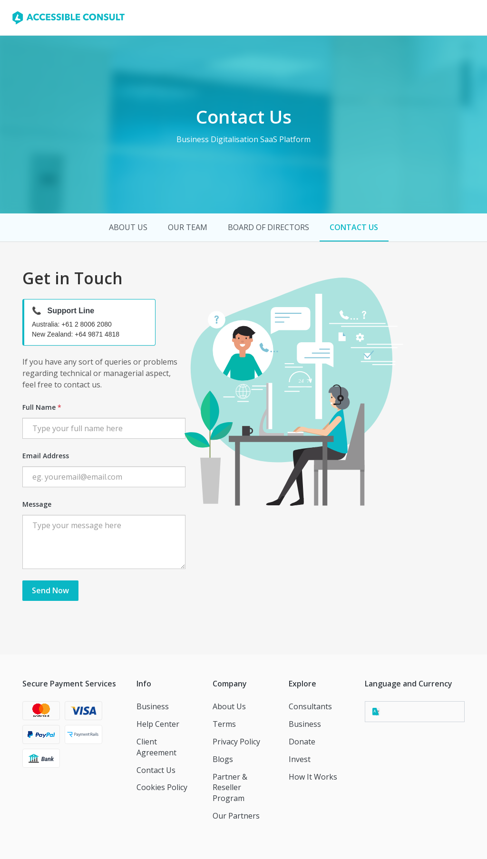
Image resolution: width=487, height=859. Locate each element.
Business (152, 706)
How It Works (313, 777)
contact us (354, 227)
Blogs (223, 759)
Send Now (50, 590)
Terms (224, 724)
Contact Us (155, 770)
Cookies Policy (161, 787)
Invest (300, 759)
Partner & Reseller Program (230, 788)
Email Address (45, 455)
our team (187, 227)
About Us (229, 706)
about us (128, 227)
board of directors (268, 227)
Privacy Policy (236, 741)
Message (36, 504)
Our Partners (236, 816)
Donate (302, 741)
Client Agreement (156, 747)
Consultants (310, 706)
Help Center (157, 724)
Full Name (41, 407)
